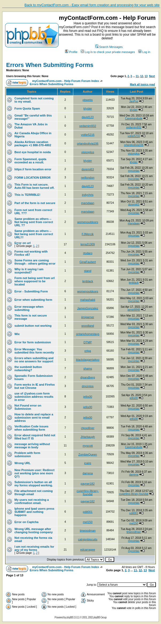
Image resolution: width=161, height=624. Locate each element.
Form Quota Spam (27, 108)
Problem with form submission (27, 454)
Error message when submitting (28, 308)
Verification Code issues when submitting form (31, 428)
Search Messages (109, 46)
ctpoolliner (87, 428)
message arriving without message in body (32, 445)
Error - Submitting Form (31, 291)
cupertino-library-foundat (88, 492)
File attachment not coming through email (33, 492)
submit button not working (33, 325)
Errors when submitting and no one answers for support (33, 359)
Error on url (22, 243)
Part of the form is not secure (34, 203)
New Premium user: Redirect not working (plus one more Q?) (34, 473)
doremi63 (88, 169)
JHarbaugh (87, 436)
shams (87, 368)
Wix (17, 334)
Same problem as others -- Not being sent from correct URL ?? (33, 222)
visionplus (87, 152)
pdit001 (88, 511)
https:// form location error (32, 169)
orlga (88, 350)
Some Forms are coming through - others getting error (34, 262)
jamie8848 (134, 309)
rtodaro (87, 253)
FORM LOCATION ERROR (32, 177)
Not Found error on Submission (27, 407)
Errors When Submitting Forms (49, 65)
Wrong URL (22, 463)
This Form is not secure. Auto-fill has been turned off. (34, 186)
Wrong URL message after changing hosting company (33, 530)
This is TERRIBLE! (27, 194)
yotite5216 (87, 134)
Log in (144, 52)
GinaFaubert (87, 262)
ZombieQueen (87, 454)
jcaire (87, 463)
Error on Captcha (26, 522)
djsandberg (87, 377)
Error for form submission (32, 342)
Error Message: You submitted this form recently (34, 351)
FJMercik (88, 234)
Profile (71, 52)
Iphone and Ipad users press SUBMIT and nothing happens (34, 512)
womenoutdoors (87, 222)
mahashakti (87, 299)
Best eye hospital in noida (32, 152)
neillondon (87, 177)
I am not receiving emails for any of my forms (34, 548)
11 (137, 76)
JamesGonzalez (87, 308)
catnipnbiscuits (87, 539)
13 (146, 76)
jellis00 (87, 396)
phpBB (69, 617)
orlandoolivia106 (87, 143)
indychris (87, 194)
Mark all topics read (142, 84)
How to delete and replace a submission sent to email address (33, 417)
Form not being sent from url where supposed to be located (34, 281)
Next (152, 76)
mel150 (88, 522)
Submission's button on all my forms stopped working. (33, 483)
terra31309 (87, 244)
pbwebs (88, 100)
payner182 (88, 483)
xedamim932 (87, 125)
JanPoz (133, 101)
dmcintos (88, 386)
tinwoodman (87, 530)
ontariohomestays (87, 334)
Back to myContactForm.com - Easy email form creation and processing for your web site (92, 5)
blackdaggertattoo (87, 359)
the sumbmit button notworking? (28, 368)
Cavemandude (134, 118)
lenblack (87, 281)
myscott (88, 445)
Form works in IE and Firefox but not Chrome (34, 386)
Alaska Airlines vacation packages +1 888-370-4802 (32, 143)
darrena (88, 473)
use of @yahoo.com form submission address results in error (33, 396)
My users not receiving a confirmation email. (31, 501)
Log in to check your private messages (108, 52)
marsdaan (87, 203)
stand (87, 270)
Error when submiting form (33, 299)
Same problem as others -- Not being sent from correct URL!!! (33, 234)
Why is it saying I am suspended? (28, 271)
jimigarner (87, 317)
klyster (87, 108)
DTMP (87, 342)
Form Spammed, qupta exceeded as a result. (30, 160)
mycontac (134, 170)
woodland (87, 325)
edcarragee (87, 549)
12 (141, 76)
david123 (88, 117)
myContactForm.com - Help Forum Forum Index (65, 80)
